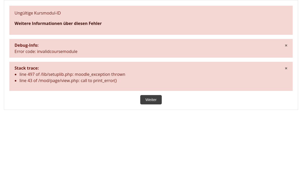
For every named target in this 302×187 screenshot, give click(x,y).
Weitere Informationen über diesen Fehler (58, 23)
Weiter (151, 99)
